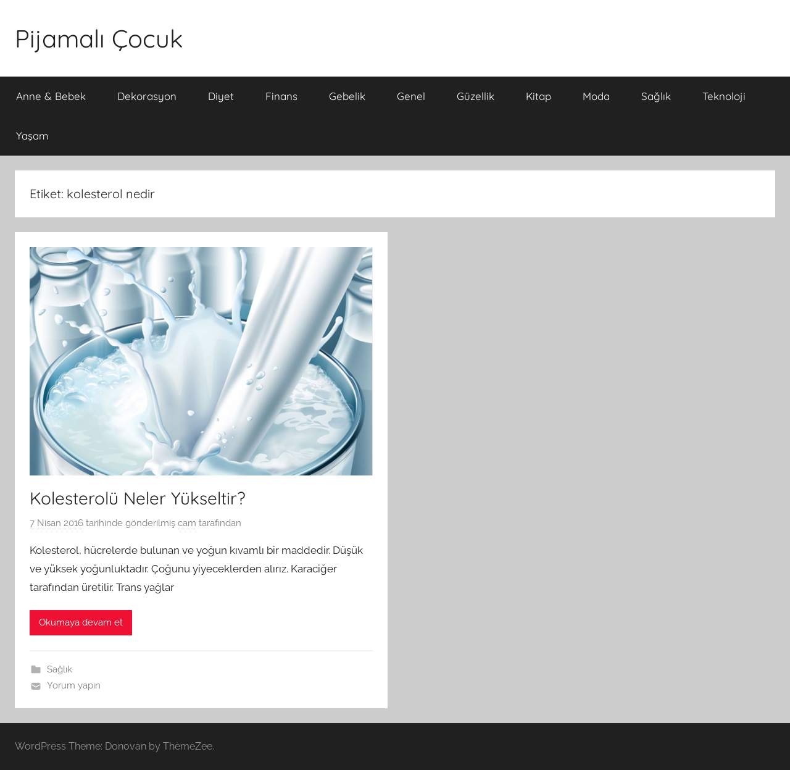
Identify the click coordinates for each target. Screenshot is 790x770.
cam (187, 523)
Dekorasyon (147, 96)
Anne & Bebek (51, 96)
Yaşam (32, 135)
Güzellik (475, 96)
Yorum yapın (74, 685)
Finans (281, 96)
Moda (596, 96)
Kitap (538, 96)
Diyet (221, 96)
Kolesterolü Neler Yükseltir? (138, 498)
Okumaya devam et (81, 622)
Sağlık (656, 96)
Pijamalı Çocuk (99, 38)
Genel (411, 96)
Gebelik (347, 96)
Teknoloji (724, 96)
